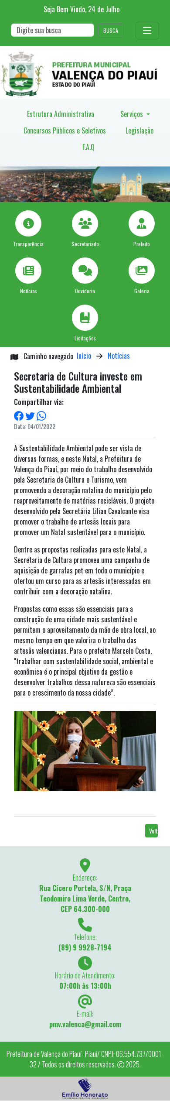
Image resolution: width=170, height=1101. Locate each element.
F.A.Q (88, 147)
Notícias (119, 355)
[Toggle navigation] (147, 30)
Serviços (132, 114)
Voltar (153, 830)
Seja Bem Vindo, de (81, 9)
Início (84, 355)
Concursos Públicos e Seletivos (65, 130)
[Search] (52, 30)
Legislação (139, 130)
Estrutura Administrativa (60, 114)
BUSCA (110, 30)
